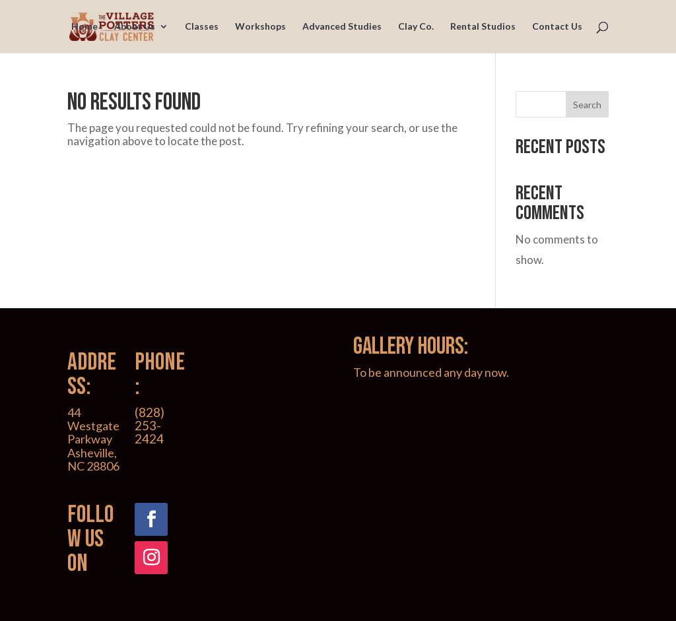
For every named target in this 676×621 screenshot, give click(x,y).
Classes (202, 27)
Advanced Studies (342, 27)
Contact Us (557, 27)
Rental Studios (483, 27)
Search (587, 104)
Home (84, 27)
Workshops (260, 27)
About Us (134, 27)
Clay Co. (416, 27)
